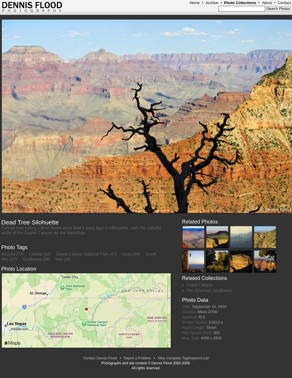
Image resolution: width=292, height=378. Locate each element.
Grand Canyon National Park (82, 254)
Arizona (8, 254)
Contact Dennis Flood (100, 358)
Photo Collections (240, 3)
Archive (211, 3)
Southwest (31, 259)
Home (195, 3)
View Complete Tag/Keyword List (183, 358)
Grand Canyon (200, 285)
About (267, 3)
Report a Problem (137, 358)
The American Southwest (209, 290)
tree (58, 259)
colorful (35, 254)
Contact (284, 3)
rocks (127, 254)
